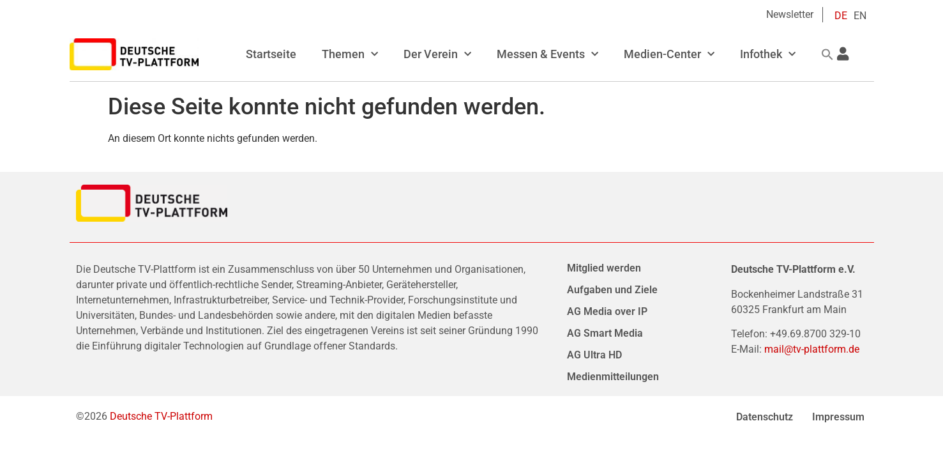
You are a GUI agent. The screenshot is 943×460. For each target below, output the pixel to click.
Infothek (768, 54)
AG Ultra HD (594, 355)
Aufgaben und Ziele (612, 290)
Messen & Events (547, 54)
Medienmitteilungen (613, 377)
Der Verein (437, 54)
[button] (827, 54)
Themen (350, 54)
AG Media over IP (607, 311)
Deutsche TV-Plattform (161, 416)
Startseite (271, 54)
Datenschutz (764, 417)
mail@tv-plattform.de (811, 349)
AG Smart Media (605, 333)
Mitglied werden (604, 268)
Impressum (838, 417)
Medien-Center (669, 54)
